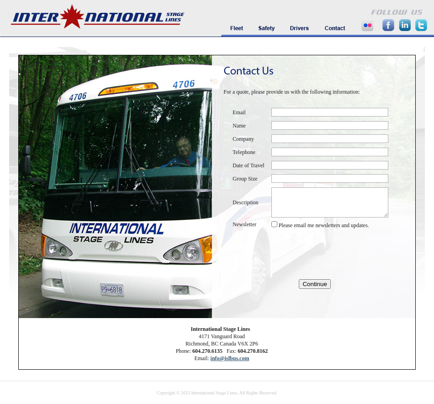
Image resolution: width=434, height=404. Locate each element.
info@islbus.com (230, 358)
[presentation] (311, 254)
